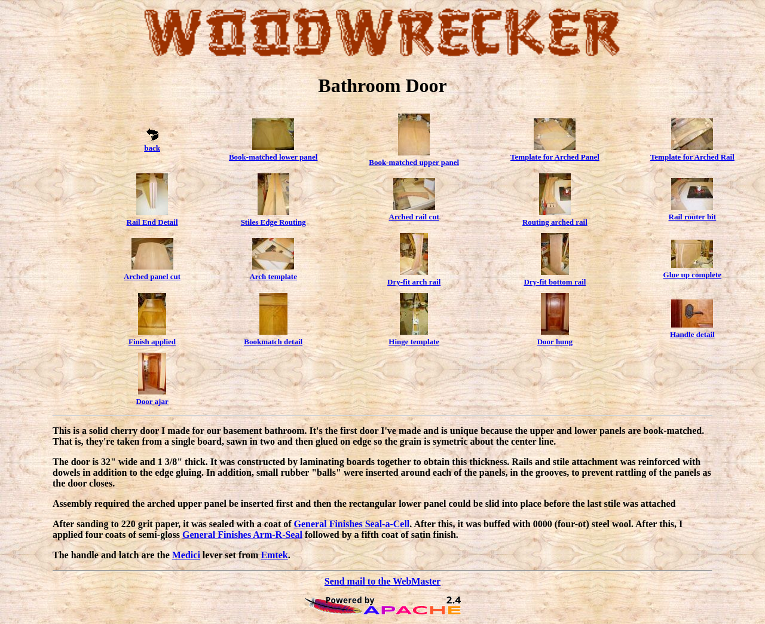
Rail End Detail (152, 222)
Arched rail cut (414, 216)
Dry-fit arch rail (413, 281)
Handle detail (692, 334)
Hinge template (413, 341)
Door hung (555, 341)
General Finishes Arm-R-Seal (242, 535)
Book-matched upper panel (414, 162)
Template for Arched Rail (692, 156)
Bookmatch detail (273, 341)
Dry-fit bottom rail (555, 281)
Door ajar (152, 401)
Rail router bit (693, 216)
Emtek (274, 555)
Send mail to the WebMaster (382, 581)
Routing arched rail (554, 222)
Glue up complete (692, 274)
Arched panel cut (152, 276)
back (152, 147)
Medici (186, 555)
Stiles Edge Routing (273, 222)
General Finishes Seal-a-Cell (352, 524)
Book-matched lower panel (273, 156)
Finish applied (152, 341)
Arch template (273, 276)
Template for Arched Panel (554, 156)
